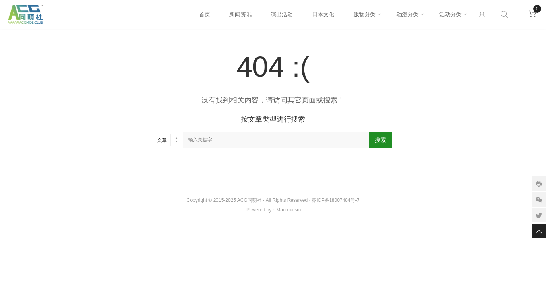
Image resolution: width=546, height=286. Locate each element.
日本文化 (323, 14)
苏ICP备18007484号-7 (335, 200)
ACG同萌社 (249, 200)
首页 (204, 14)
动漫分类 (407, 14)
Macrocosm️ (288, 210)
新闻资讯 (240, 14)
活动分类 (450, 14)
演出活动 (282, 14)
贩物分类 (364, 14)
